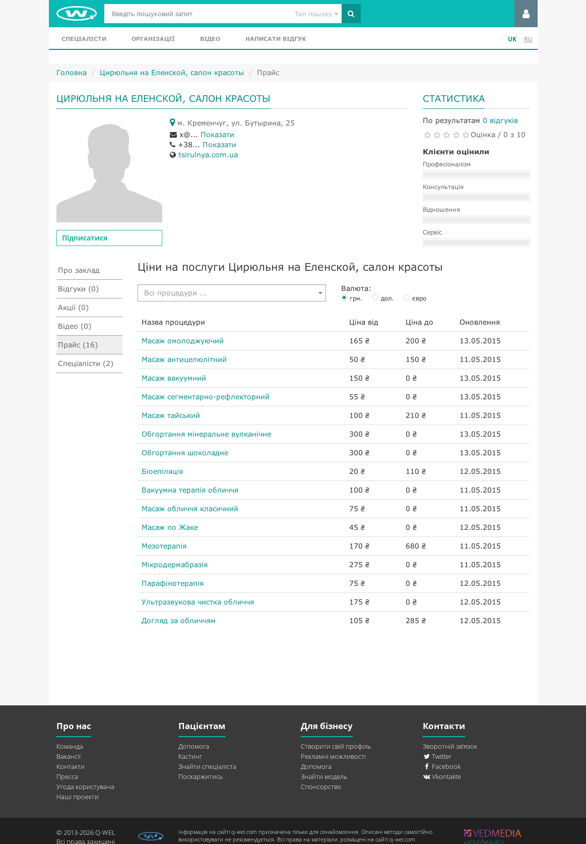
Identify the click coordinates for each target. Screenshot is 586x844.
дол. (387, 298)
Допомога (193, 746)
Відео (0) (74, 326)
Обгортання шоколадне (185, 452)
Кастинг (190, 756)
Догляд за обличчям (179, 620)
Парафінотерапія (173, 583)
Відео (210, 38)
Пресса (67, 776)
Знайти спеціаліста (207, 766)
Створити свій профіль (336, 746)
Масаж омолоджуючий (183, 340)
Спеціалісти (83, 38)
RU (528, 39)
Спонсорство (321, 786)
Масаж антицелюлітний (184, 359)
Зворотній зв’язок (450, 746)
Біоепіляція (162, 471)
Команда (69, 746)
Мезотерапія (164, 545)
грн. (356, 298)
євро (419, 298)
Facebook (442, 766)
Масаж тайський (171, 415)
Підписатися (84, 238)
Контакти (70, 766)
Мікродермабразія (175, 564)
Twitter (437, 756)
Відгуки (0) (78, 288)
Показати (217, 134)
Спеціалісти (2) (85, 363)
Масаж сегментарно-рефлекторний (206, 396)
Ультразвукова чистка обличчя (198, 601)
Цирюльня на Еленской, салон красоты (172, 72)
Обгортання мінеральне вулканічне (206, 434)
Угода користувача (85, 786)
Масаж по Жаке (170, 527)
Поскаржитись (200, 776)
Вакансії (68, 756)
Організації (153, 38)
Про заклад (79, 270)
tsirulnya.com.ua (208, 154)
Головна (71, 72)
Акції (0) (73, 307)
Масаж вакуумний (174, 378)
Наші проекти (77, 796)
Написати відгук (275, 38)
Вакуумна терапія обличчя (190, 490)
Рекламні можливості (333, 756)
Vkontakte (442, 776)
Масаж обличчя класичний (190, 508)
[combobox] (232, 293)
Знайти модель (324, 776)
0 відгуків (500, 120)
